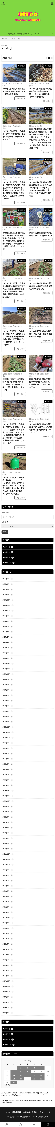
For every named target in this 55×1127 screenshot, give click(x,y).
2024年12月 (8, 664)
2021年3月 (8, 902)
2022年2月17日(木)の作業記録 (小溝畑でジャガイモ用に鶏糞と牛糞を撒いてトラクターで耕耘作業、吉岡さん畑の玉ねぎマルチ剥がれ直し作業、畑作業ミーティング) (14, 241)
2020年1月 (8, 976)
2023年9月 (8, 743)
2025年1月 (8, 658)
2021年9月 (8, 870)
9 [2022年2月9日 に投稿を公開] (27, 1071)
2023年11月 (8, 732)
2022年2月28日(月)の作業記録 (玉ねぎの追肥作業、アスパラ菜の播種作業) (14, 91)
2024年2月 (8, 717)
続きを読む (20, 98)
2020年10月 (8, 928)
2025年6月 (8, 632)
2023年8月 (8, 748)
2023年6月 (8, 759)
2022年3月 (8, 838)
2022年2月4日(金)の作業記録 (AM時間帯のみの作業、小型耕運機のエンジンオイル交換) (40, 383)
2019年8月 (8, 1002)
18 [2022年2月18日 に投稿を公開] (41, 1075)
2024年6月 (8, 695)
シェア (20, 1124)
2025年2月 (8, 653)
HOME (5, 39)
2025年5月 (8, 637)
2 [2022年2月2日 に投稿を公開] (27, 1068)
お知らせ (8, 547)
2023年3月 (8, 775)
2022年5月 (8, 828)
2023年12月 (8, 727)
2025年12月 (8, 600)
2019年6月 (8, 1013)
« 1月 (5, 1085)
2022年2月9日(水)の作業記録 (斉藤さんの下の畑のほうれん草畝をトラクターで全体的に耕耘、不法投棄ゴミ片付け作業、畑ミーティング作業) (14, 338)
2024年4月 (8, 706)
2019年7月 (8, 1008)
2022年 (13, 39)
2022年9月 (8, 807)
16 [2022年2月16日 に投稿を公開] (27, 1075)
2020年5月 (8, 955)
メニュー (34, 1124)
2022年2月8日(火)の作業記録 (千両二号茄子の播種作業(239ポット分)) (40, 334)
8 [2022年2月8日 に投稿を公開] (20, 1071)
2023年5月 (8, 764)
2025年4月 (8, 642)
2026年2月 (8, 590)
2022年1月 (8, 849)
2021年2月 (8, 907)
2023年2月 (8, 780)
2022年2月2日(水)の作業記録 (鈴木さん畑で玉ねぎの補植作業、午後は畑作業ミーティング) (40, 428)
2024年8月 (8, 685)
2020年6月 (8, 949)
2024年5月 (8, 701)
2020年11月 (8, 923)
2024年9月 (8, 679)
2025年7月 (8, 627)
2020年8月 (8, 939)
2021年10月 (8, 865)
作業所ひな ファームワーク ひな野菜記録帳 (33, 1117)
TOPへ (48, 1124)
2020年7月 (8, 944)
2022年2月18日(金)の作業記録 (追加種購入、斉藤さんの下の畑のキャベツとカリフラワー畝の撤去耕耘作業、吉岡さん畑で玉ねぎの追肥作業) (40, 189)
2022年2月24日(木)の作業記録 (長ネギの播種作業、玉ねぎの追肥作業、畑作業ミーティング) (14, 135)
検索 (4, 532)
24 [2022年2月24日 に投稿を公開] (34, 1079)
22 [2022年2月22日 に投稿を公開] (20, 1079)
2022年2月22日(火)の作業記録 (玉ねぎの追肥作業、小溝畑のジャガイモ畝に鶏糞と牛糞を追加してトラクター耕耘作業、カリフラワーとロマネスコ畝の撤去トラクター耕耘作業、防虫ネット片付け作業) (40, 138)
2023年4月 (8, 769)
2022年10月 (8, 801)
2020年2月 (8, 971)
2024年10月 (8, 674)
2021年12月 (8, 854)
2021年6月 (8, 886)
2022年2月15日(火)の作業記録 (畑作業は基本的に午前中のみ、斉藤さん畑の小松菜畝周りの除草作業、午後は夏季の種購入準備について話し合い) (14, 290)
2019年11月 (8, 986)
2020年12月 (8, 918)
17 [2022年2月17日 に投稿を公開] (34, 1075)
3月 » (9, 1085)
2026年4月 (8, 579)
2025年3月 (8, 648)
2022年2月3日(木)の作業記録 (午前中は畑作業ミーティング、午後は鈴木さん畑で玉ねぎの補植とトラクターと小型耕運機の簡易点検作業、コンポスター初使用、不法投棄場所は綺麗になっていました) (14, 433)
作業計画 (22, 108)
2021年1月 (8, 912)
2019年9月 (8, 997)
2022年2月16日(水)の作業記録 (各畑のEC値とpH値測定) (40, 234)
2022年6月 (8, 822)
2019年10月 (8, 992)
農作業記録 (11, 34)
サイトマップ (35, 34)
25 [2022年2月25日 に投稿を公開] (41, 1079)
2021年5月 (8, 891)
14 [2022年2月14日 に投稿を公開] (14, 1075)
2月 (19, 39)
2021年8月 (8, 875)
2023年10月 (8, 738)
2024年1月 (8, 722)
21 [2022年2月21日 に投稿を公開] (14, 1079)
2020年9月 (8, 934)
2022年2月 (8, 844)
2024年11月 (8, 669)
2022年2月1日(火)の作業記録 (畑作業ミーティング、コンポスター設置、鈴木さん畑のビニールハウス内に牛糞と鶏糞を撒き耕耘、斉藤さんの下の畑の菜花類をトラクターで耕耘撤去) (14, 485)
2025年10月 (8, 611)
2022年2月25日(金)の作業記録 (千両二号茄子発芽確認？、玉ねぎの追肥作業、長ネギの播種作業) (40, 93)
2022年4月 (8, 833)
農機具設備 (9, 563)
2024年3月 (8, 711)
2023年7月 (8, 754)
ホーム (4, 34)
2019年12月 (8, 981)
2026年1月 (8, 595)
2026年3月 (8, 584)
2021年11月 (8, 859)
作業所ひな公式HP (23, 34)
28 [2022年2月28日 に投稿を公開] (14, 1082)
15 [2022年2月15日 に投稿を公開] (20, 1075)
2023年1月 (8, 785)
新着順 (5, 58)
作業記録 (22, 66)
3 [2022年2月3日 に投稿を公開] (34, 1068)
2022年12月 (8, 791)
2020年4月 (8, 960)
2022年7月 (8, 817)
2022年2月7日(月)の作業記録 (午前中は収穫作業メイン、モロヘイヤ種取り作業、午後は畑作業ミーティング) (13, 384)
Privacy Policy (40, 1100)
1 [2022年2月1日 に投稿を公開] (20, 1068)
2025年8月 (8, 621)
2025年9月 (8, 616)
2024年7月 (8, 690)
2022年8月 (8, 812)
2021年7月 (8, 881)
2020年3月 (8, 965)
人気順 (10, 58)
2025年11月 (8, 605)
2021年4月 (8, 897)
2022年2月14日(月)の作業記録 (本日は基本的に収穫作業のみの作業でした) (40, 286)
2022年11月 (8, 796)
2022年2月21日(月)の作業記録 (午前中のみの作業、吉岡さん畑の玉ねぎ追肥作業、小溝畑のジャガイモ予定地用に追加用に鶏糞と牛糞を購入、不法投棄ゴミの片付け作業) (14, 190)
